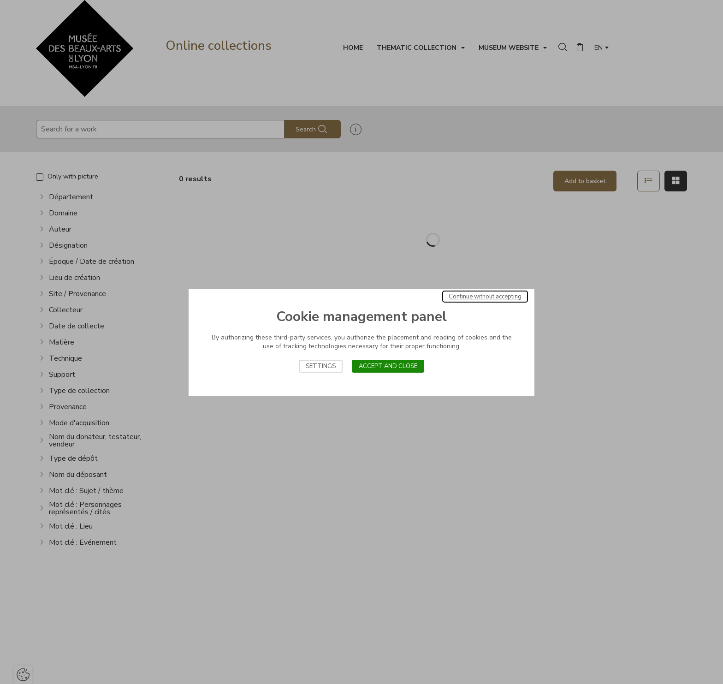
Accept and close (388, 366)
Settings (321, 366)
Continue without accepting (485, 296)
